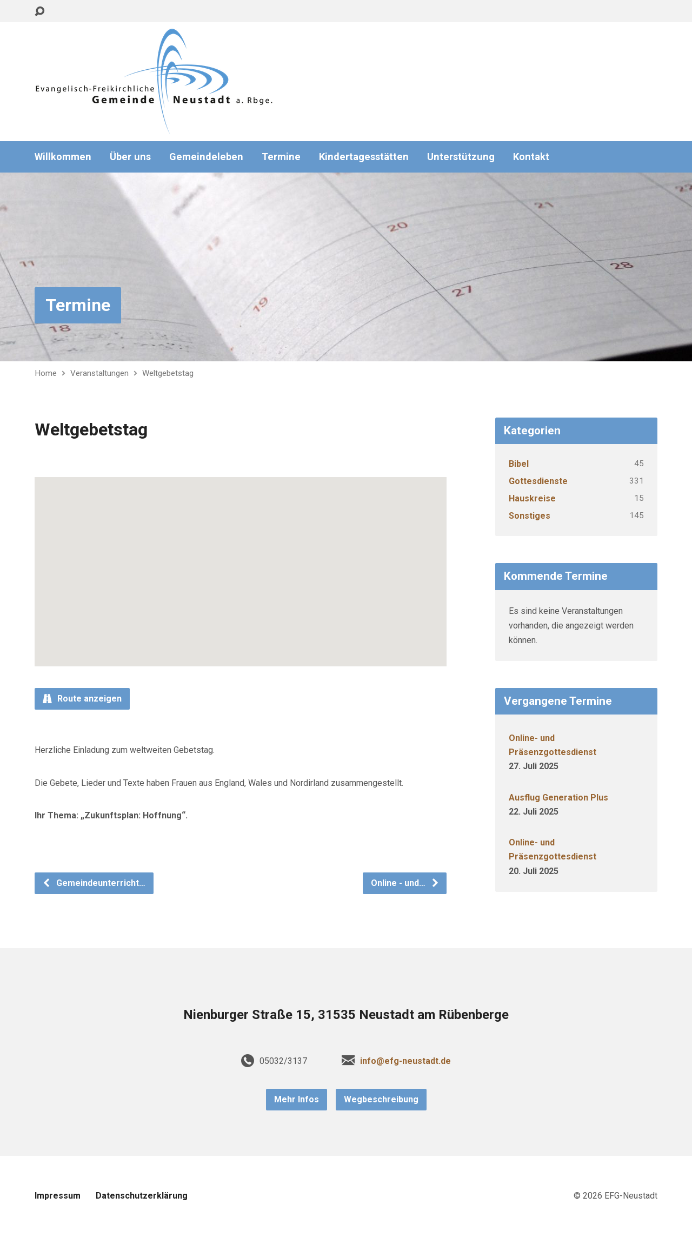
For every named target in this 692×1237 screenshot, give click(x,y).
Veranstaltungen (99, 373)
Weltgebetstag (168, 373)
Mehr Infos (296, 1099)
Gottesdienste (538, 481)
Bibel (519, 464)
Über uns (130, 157)
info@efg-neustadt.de (405, 1061)
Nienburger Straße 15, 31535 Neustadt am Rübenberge (346, 1014)
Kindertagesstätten (364, 157)
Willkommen (63, 157)
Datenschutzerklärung (142, 1195)
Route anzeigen (82, 698)
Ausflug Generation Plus (558, 797)
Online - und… (405, 883)
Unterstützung (461, 157)
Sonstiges (529, 516)
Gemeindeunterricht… (93, 883)
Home (46, 373)
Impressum (58, 1195)
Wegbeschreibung (381, 1099)
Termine (281, 157)
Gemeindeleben (206, 157)
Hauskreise (532, 498)
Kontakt (531, 157)
